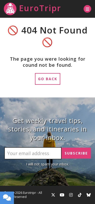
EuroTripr (32, 9)
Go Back (47, 78)
